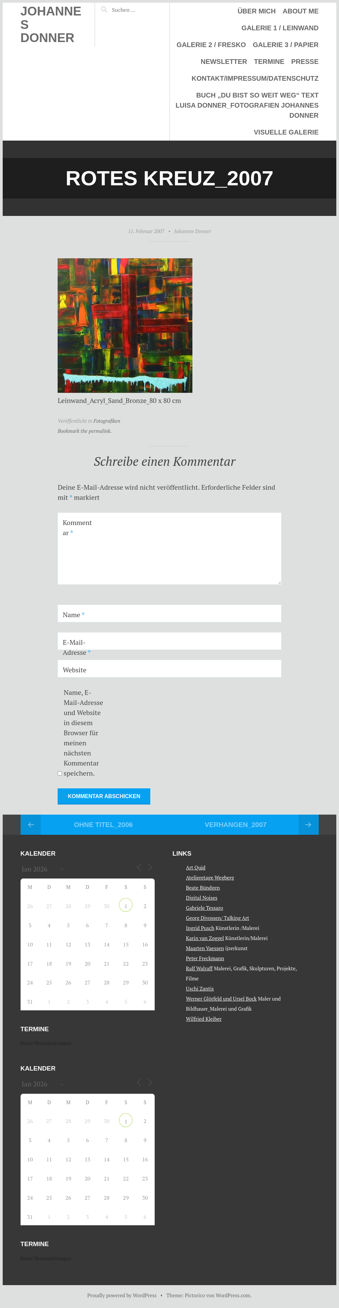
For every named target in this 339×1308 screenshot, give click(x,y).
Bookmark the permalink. (85, 430)
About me (301, 11)
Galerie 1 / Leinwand (280, 28)
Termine (269, 61)
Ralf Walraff (199, 968)
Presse (304, 61)
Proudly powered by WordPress (122, 1295)
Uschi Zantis (200, 988)
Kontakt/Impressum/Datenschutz (254, 78)
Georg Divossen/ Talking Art (217, 917)
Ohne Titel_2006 (103, 824)
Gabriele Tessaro (204, 907)
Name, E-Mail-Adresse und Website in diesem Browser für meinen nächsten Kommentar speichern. (83, 733)
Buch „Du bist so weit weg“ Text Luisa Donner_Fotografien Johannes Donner (247, 105)
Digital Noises (201, 897)
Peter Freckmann (205, 958)
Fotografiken (106, 420)
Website (75, 669)
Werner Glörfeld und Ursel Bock (221, 998)
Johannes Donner (192, 231)
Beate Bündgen (203, 887)
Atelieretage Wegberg (210, 877)
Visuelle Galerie (286, 132)
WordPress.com (233, 1295)
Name (74, 614)
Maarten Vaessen (205, 948)
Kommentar (77, 527)
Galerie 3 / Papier (285, 44)
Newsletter (224, 61)
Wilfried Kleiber (204, 1018)
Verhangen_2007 (236, 824)
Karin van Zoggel (205, 938)
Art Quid (196, 867)
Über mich (257, 11)
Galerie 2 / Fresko (211, 44)
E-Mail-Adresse (77, 647)
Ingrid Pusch (200, 928)
